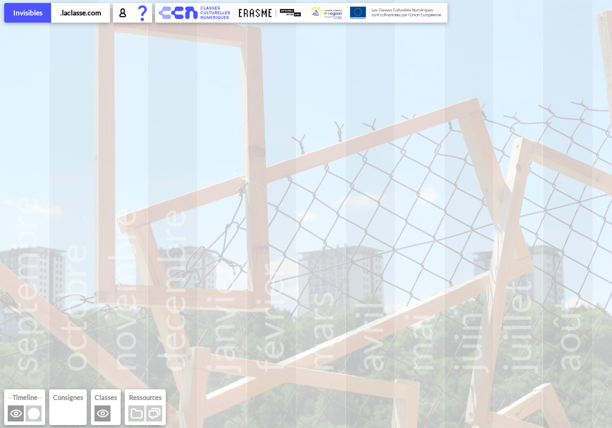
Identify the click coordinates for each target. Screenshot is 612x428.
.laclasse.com (80, 12)
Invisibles (27, 12)
